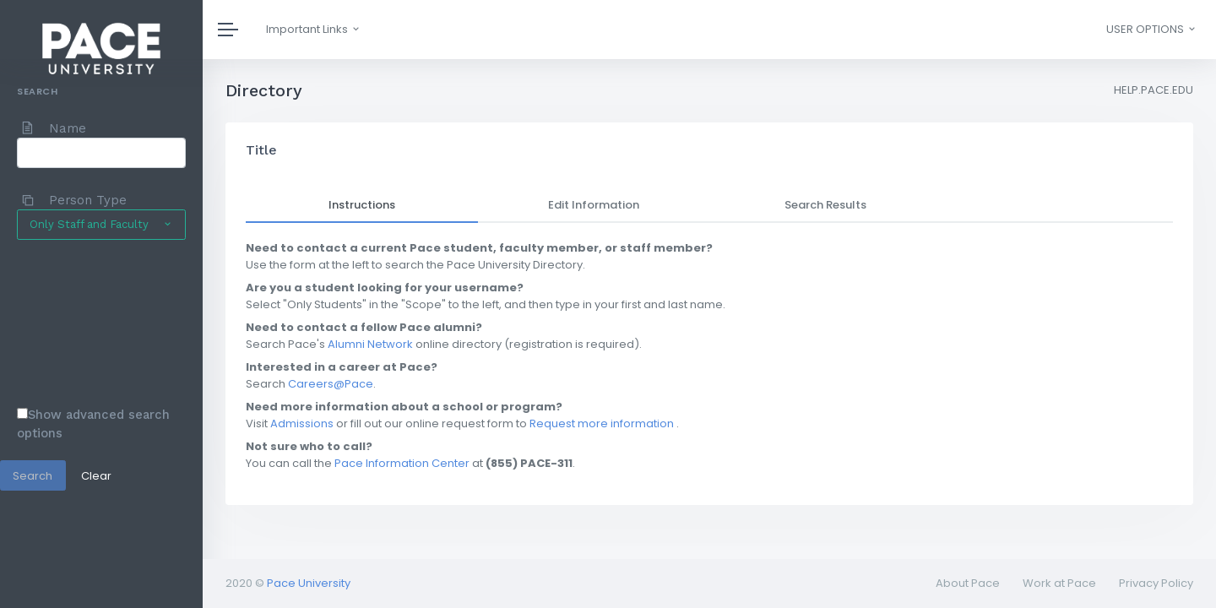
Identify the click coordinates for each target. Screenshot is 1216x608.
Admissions (302, 423)
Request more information (601, 423)
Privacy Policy (1156, 583)
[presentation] (86, 322)
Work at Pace (1059, 583)
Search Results (825, 205)
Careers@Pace (330, 384)
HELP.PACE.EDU (1153, 90)
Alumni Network (370, 344)
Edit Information (593, 205)
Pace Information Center (402, 463)
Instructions (361, 205)
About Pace (968, 583)
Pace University (308, 583)
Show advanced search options (93, 424)
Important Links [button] (313, 29)
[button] (1149, 29)
